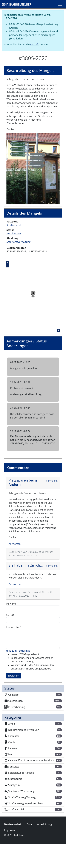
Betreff (10, 615)
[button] (33, 168)
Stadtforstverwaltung (18, 242)
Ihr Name (11, 603)
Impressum (10, 830)
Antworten (15, 543)
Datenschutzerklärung (39, 824)
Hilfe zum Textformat (18, 650)
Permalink (51, 480)
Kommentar (13, 627)
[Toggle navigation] (60, 4)
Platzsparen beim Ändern (23, 482)
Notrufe (34, 44)
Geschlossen (13, 233)
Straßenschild (14, 225)
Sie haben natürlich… (26, 565)
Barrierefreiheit (13, 824)
